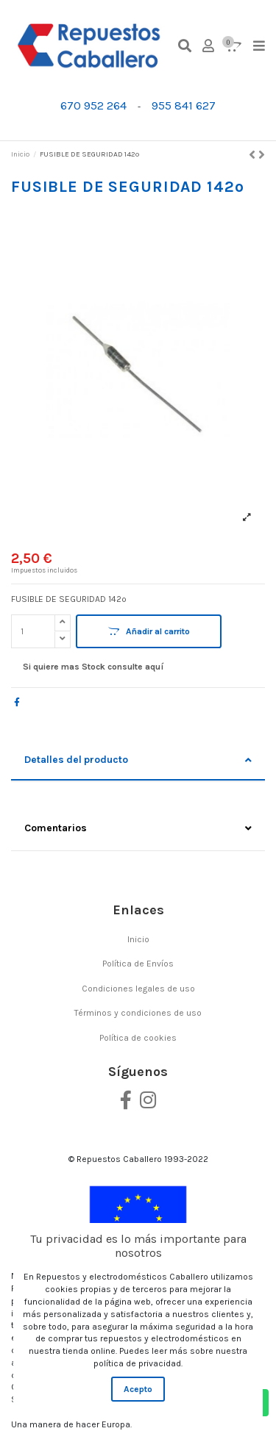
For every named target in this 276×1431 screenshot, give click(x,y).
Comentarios (138, 828)
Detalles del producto (138, 760)
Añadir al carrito (149, 631)
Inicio (138, 939)
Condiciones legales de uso (138, 988)
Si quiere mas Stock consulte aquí (93, 666)
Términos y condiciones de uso (138, 1013)
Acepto (138, 1389)
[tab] (138, 761)
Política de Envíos (138, 963)
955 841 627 (184, 105)
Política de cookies (138, 1038)
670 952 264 (93, 105)
